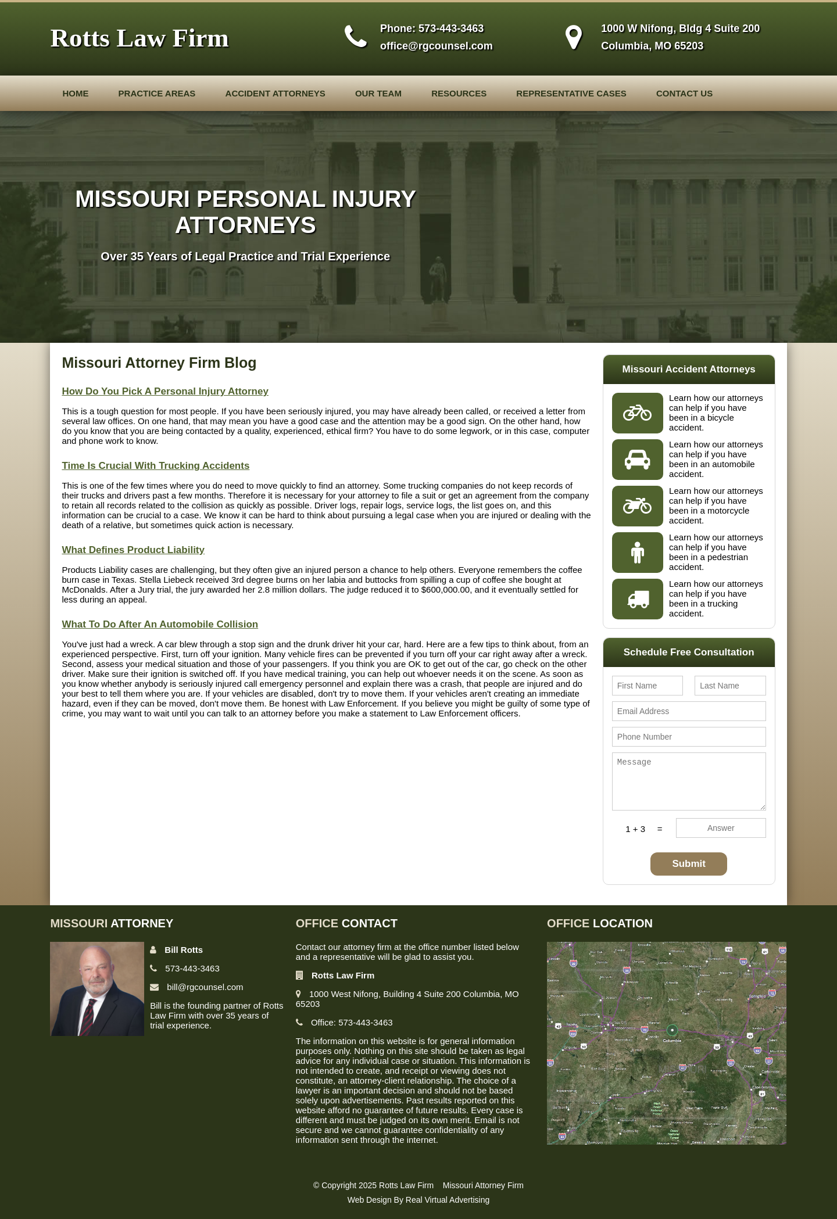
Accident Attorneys (276, 93)
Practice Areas (157, 93)
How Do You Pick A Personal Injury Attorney (165, 391)
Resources (459, 93)
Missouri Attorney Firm (483, 1185)
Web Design (370, 1199)
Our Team (378, 93)
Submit (689, 863)
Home (75, 93)
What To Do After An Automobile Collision (160, 624)
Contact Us (684, 93)
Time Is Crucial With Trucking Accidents (155, 465)
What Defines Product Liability (133, 549)
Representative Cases (571, 93)
